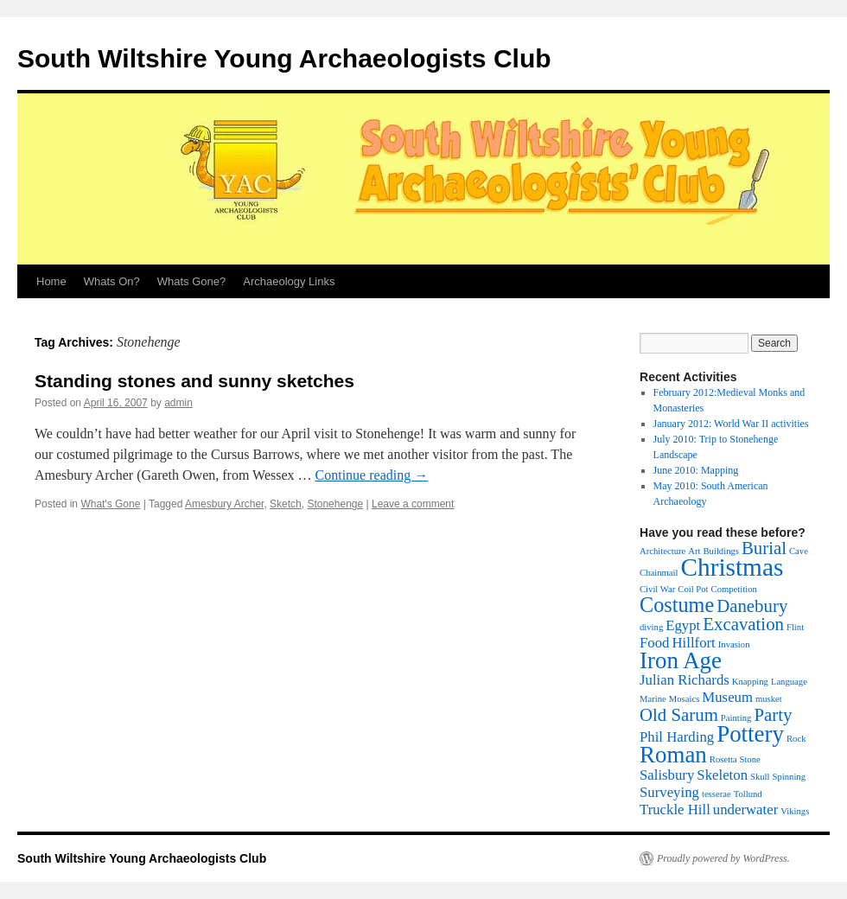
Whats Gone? (191, 281)
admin (178, 403)
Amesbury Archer (224, 504)
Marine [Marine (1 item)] (653, 699)
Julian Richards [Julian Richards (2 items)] (684, 680)
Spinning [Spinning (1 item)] (789, 776)
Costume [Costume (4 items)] (677, 604)
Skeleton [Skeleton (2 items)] (722, 775)
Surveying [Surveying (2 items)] (669, 792)
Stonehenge (335, 504)
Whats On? (112, 281)
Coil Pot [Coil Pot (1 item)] (693, 589)
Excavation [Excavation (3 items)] (743, 624)
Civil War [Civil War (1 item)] (657, 589)
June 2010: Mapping (696, 470)
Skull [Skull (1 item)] (760, 776)
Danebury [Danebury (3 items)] (751, 606)
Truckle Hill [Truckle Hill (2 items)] (675, 809)
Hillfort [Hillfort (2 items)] (693, 642)
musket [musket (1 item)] (768, 699)
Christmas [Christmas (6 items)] (731, 567)
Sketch (286, 504)
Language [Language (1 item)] (789, 681)
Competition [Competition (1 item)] (734, 589)
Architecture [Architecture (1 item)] (662, 551)
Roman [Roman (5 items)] (673, 755)
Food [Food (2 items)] (654, 642)
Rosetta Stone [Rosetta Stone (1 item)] (735, 759)
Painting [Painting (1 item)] (736, 718)
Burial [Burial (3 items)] (764, 548)
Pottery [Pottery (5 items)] (750, 734)
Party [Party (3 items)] (773, 715)
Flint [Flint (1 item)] (795, 627)
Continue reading (372, 475)
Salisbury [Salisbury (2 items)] (667, 775)
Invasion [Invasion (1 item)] (734, 644)
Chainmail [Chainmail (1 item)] (659, 572)
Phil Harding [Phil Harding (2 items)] (677, 737)
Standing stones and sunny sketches (194, 381)
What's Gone (110, 504)
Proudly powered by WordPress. (723, 858)
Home (51, 281)
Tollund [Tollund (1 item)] (748, 794)
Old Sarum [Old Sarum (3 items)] (679, 715)
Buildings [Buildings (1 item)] (720, 551)
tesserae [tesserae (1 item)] (716, 794)
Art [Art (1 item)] (694, 551)
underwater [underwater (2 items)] (745, 809)
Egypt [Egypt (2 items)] (683, 625)
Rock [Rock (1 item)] (796, 738)
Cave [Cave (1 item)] (798, 551)
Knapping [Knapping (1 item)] (750, 681)
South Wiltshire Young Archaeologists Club (284, 58)
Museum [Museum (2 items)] (727, 697)
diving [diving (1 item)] (651, 627)
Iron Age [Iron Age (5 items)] (681, 660)
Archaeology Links (288, 281)
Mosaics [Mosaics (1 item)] (684, 699)
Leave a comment (413, 504)
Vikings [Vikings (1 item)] (794, 811)
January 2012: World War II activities (731, 424)
